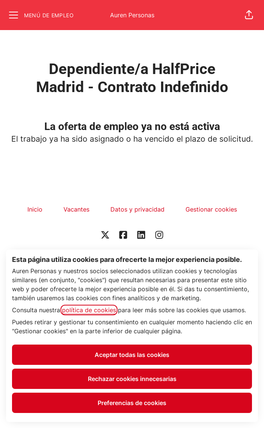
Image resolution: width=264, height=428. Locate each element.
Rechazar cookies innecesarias (132, 379)
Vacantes (76, 209)
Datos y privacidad (137, 209)
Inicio (34, 209)
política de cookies (89, 310)
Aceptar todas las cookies (132, 354)
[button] (248, 15)
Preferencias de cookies (132, 403)
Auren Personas (132, 15)
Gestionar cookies (211, 209)
